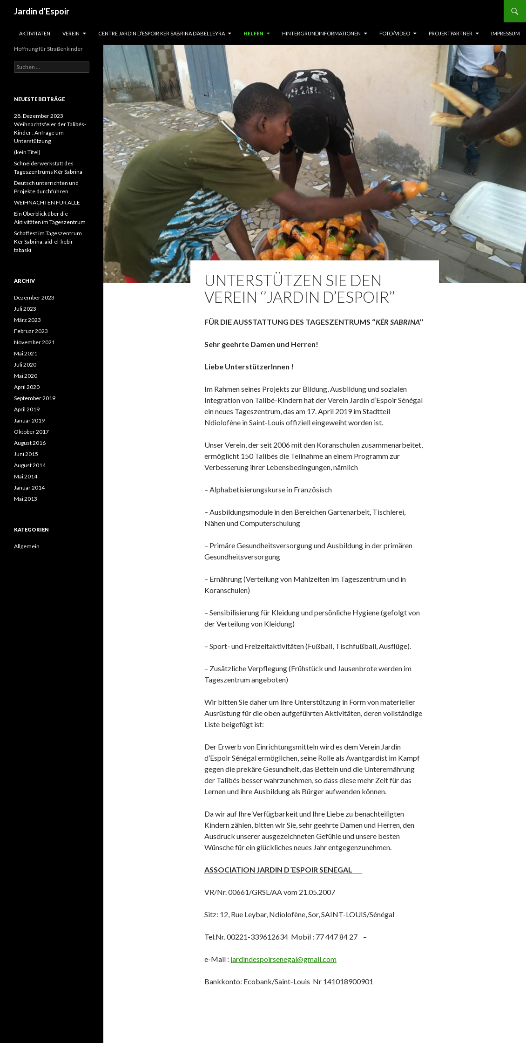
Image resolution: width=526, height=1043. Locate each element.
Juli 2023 (25, 308)
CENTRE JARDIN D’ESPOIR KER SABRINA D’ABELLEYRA (161, 33)
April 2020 (27, 386)
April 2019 (27, 409)
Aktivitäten (34, 33)
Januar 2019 (29, 420)
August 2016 (30, 442)
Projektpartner (450, 33)
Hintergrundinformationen (321, 33)
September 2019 (34, 398)
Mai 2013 (25, 498)
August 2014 (30, 465)
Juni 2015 (26, 453)
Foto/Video (394, 33)
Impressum (505, 33)
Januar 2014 (29, 487)
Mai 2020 (25, 375)
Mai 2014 (25, 476)
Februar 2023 (31, 330)
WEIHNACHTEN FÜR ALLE (47, 202)
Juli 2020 (25, 364)
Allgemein (27, 546)
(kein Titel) (27, 152)
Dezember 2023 (34, 297)
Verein (71, 33)
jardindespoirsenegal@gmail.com (283, 958)
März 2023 (27, 319)
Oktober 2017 (31, 431)
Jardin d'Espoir (41, 11)
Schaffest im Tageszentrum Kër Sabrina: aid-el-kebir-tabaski (48, 241)
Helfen (253, 33)
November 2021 (34, 342)
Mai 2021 (25, 353)
